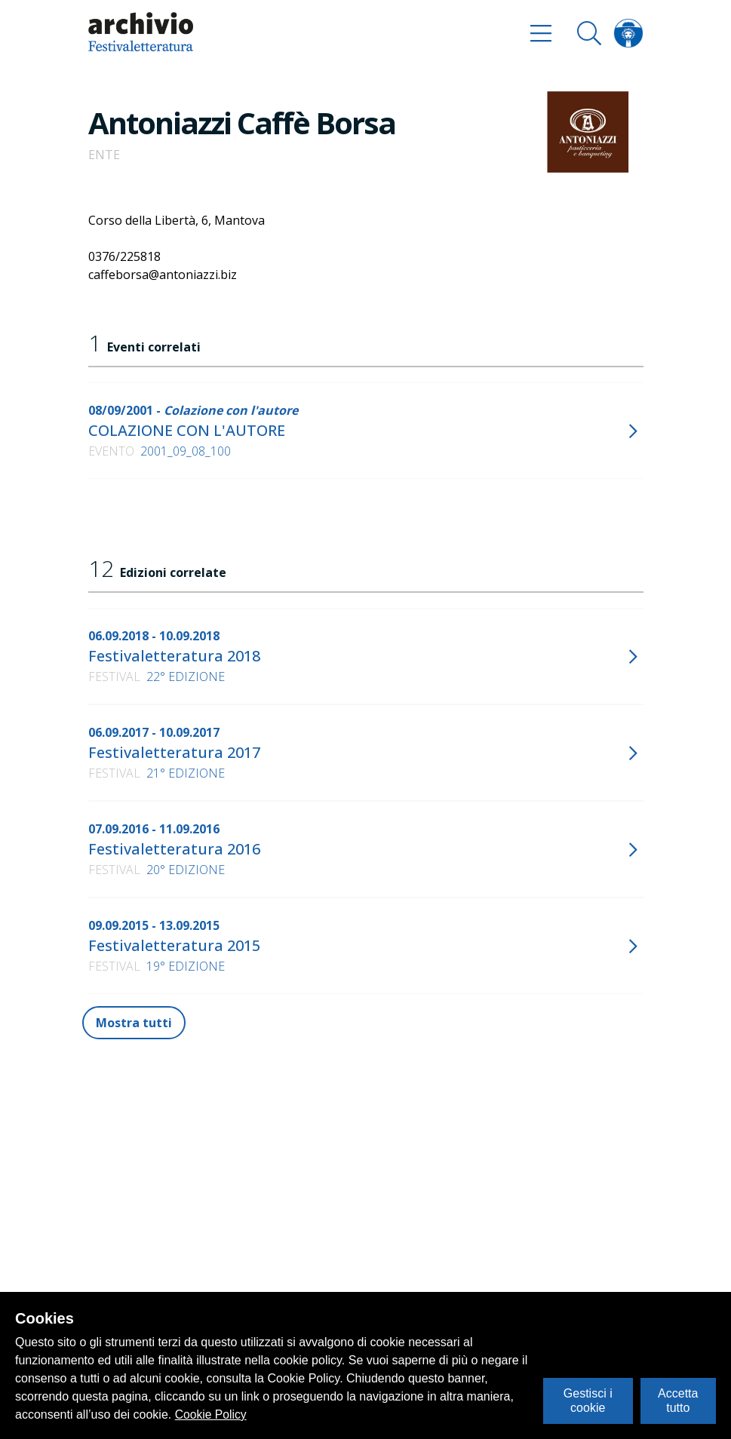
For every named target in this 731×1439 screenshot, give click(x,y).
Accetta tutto (678, 1400)
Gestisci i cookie (588, 1400)
